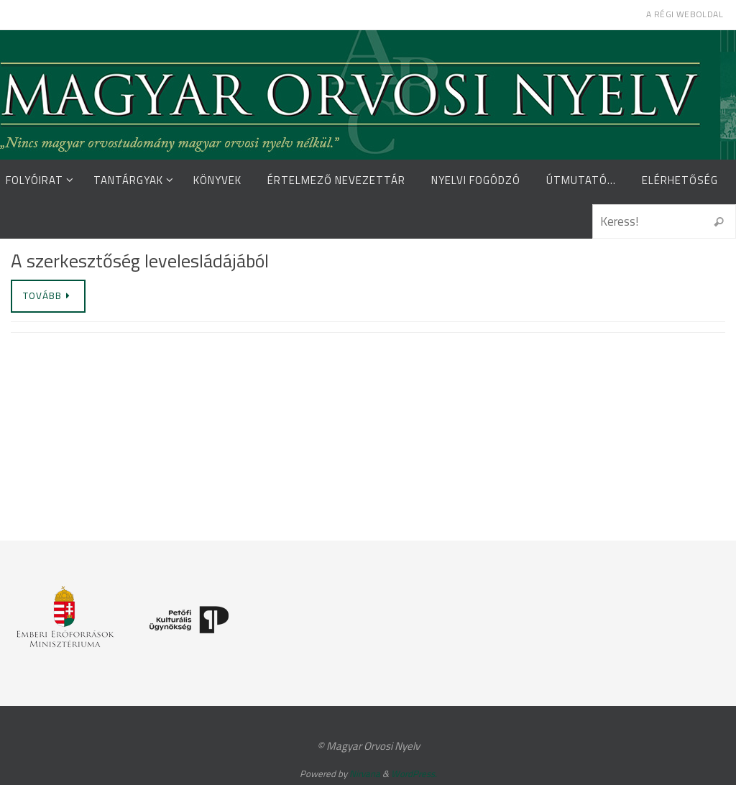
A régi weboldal (684, 14)
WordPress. (414, 773)
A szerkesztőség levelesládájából (140, 261)
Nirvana (364, 773)
